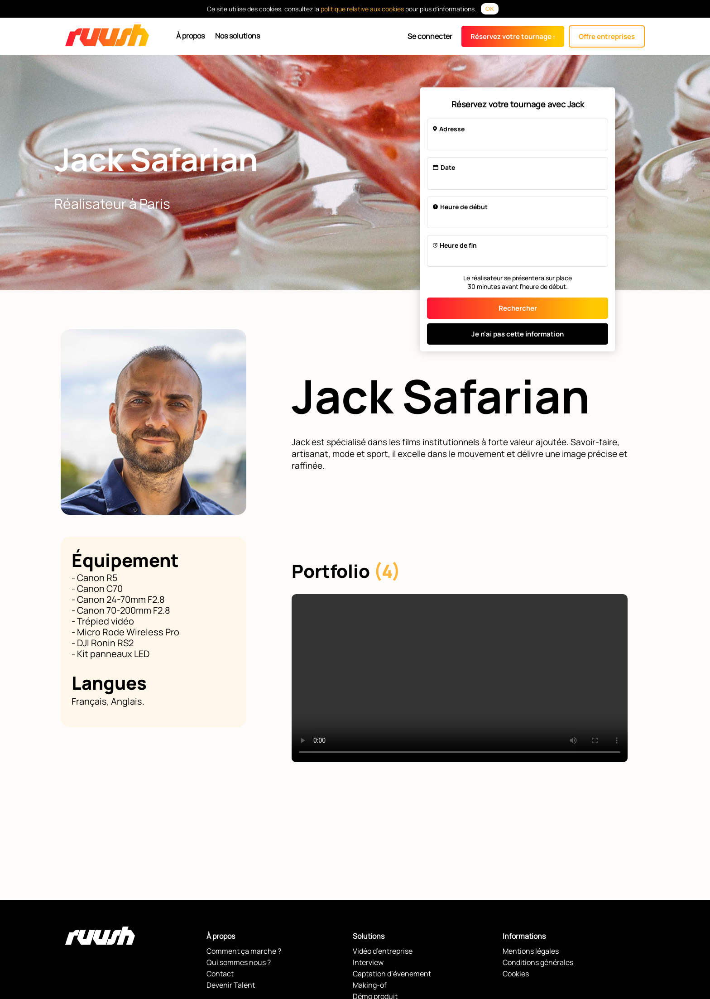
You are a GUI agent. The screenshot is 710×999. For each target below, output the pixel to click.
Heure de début (460, 206)
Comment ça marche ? (243, 951)
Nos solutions (237, 36)
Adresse (449, 129)
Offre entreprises (607, 36)
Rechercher (518, 308)
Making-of (370, 985)
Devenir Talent (230, 985)
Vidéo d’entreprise (383, 951)
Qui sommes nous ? (238, 962)
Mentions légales (531, 951)
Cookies (516, 974)
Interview (368, 962)
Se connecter (430, 36)
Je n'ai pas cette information (517, 334)
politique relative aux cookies (362, 9)
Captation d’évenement (392, 974)
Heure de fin (455, 245)
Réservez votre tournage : (512, 36)
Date (444, 167)
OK (489, 8)
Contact (220, 974)
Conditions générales (538, 962)
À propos (190, 36)
